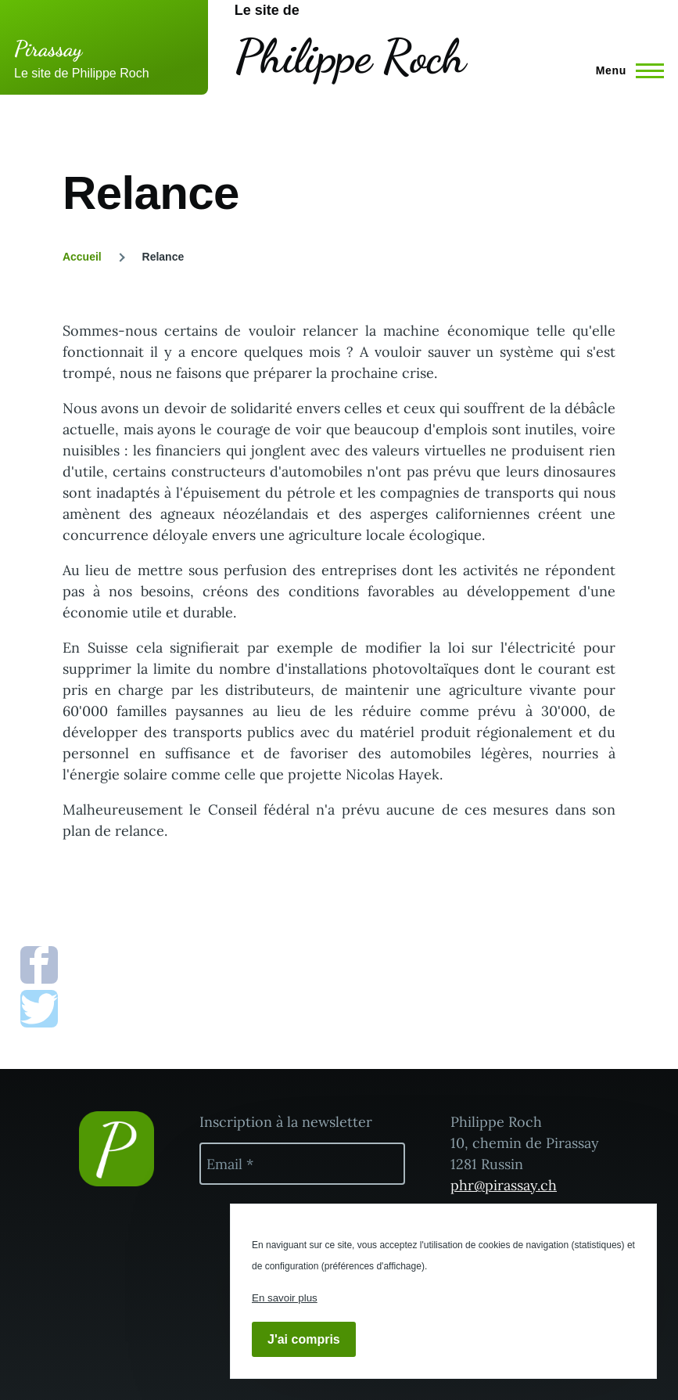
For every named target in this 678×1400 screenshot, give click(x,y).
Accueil (82, 256)
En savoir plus (284, 1298)
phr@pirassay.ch (503, 1185)
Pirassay (48, 48)
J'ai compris (303, 1339)
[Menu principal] (625, 70)
